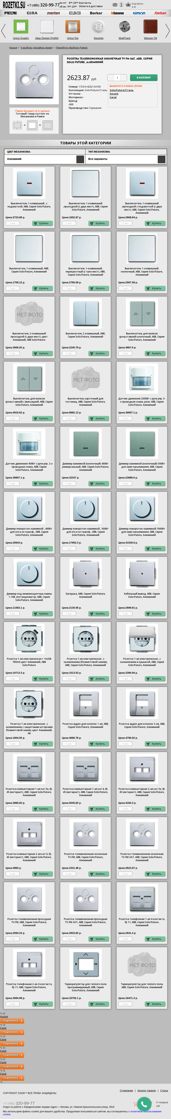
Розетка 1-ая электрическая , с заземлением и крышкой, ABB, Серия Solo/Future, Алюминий (142, 662)
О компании (126, 1090)
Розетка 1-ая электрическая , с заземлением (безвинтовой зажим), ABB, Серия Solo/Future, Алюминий (85, 662)
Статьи (164, 1090)
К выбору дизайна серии (36, 47)
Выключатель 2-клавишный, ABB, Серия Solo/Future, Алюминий (85, 335)
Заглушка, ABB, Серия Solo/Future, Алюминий (85, 595)
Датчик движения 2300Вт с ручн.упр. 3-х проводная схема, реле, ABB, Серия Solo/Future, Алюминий (141, 402)
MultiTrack (124, 38)
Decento (98, 38)
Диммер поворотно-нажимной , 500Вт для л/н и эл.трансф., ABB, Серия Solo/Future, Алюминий (85, 532)
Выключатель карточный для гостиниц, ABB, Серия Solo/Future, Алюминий (85, 402)
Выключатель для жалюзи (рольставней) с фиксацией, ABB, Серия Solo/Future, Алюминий (29, 402)
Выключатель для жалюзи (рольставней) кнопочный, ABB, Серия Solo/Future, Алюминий (141, 336)
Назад (13, 47)
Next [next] (167, 31)
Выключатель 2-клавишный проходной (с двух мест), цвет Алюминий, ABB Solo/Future (29, 336)
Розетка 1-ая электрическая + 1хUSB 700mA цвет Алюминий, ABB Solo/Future (29, 662)
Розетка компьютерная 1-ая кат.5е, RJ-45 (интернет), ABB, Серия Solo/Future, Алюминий (29, 792)
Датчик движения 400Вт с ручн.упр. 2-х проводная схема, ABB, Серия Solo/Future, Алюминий (29, 467)
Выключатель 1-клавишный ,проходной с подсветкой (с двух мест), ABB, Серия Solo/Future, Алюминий (142, 208)
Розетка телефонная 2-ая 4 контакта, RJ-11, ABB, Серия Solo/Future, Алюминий (29, 987)
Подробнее (10, 1021)
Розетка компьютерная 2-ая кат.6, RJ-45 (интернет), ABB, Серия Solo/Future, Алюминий (29, 857)
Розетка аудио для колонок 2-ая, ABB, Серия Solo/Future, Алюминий (142, 725)
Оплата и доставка (91, 6)
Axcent (114, 93)
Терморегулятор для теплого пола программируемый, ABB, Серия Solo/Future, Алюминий (85, 987)
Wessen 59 (150, 38)
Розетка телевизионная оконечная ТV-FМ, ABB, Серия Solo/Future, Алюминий (85, 857)
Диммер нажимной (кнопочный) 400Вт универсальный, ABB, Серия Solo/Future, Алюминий (85, 467)
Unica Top (73, 38)
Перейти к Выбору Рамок (72, 47)
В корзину (144, 78)
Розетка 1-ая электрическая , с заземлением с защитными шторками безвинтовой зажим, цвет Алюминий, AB (29, 728)
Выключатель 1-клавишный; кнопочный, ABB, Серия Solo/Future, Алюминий (142, 271)
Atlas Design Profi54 (47, 38)
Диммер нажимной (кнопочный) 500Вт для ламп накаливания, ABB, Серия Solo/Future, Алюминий (142, 467)
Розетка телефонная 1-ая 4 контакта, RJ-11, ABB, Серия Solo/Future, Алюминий (142, 922)
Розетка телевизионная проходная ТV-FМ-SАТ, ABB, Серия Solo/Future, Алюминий (85, 922)
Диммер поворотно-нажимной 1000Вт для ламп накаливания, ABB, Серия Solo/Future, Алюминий (142, 532)
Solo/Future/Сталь (122, 90)
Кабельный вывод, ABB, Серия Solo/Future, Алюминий (142, 595)
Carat (113, 97)
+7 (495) (43, 5)
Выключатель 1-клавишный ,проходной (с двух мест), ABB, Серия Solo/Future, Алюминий (85, 206)
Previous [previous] (3, 31)
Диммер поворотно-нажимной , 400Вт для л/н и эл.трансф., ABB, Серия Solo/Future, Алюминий (29, 532)
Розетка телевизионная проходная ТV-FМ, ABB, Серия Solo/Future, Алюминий (29, 922)
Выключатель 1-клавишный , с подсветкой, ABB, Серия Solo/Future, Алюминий (29, 206)
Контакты (85, 3)
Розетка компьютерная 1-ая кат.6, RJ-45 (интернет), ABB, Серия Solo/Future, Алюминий (85, 792)
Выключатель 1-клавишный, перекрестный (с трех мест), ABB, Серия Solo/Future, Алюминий (85, 271)
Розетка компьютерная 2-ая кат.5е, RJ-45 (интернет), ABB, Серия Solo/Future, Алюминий (142, 792)
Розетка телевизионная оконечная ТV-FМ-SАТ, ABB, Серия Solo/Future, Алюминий (142, 857)
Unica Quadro (21, 38)
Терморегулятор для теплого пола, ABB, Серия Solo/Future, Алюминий (142, 986)
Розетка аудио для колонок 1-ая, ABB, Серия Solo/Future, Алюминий (86, 725)
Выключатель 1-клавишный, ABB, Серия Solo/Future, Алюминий (29, 270)
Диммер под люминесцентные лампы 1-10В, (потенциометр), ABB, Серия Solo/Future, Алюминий (29, 597)
